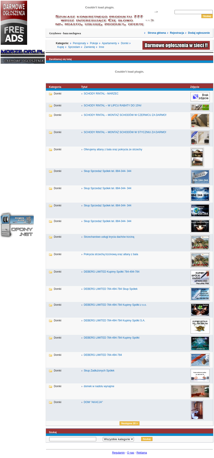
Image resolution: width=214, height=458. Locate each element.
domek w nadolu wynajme (99, 386)
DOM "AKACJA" (93, 402)
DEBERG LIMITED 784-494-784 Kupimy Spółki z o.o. (115, 304)
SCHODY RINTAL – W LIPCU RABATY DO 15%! (112, 105)
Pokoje (94, 43)
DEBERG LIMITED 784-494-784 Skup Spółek (110, 288)
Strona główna (156, 32)
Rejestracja (177, 32)
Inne (101, 47)
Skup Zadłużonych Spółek (99, 370)
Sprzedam (74, 47)
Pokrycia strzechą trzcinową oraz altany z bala (111, 254)
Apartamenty (109, 43)
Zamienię (89, 47)
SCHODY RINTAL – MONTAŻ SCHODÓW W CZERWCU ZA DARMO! (125, 115)
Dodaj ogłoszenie (199, 32)
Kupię (60, 47)
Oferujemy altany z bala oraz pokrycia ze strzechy (113, 149)
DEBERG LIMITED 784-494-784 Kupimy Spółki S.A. (114, 320)
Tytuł (84, 87)
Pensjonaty (79, 43)
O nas (130, 452)
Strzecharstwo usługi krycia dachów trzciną (109, 236)
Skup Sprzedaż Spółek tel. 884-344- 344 (107, 171)
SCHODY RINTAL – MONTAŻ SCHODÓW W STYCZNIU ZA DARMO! (125, 132)
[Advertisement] (14, 134)
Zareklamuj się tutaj (60, 59)
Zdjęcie (194, 87)
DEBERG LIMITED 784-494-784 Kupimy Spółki (111, 337)
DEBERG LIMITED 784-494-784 (103, 354)
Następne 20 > (129, 423)
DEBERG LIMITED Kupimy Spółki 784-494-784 (111, 271)
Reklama (142, 452)
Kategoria (55, 87)
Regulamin (118, 452)
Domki (124, 43)
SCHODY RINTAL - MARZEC (101, 93)
